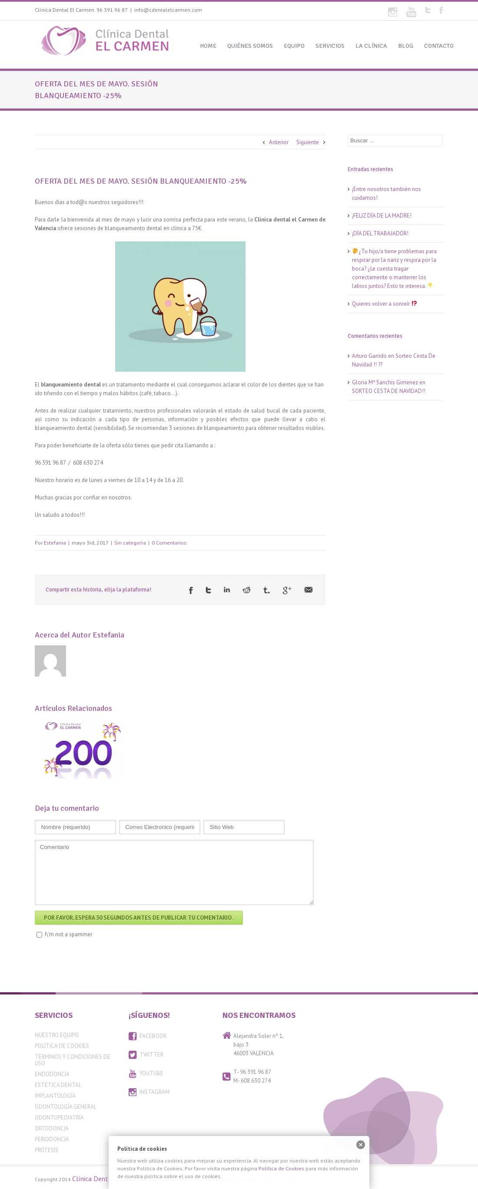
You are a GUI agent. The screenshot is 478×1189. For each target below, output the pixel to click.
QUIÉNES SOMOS (250, 46)
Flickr (393, 12)
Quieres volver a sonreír (384, 303)
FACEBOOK (153, 1036)
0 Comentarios (169, 542)
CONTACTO (439, 46)
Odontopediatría (59, 1117)
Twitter (428, 10)
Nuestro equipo (57, 1035)
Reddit (246, 590)
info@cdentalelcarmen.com (168, 10)
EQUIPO (294, 46)
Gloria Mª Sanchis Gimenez (385, 382)
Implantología (55, 1096)
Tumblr (266, 590)
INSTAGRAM (154, 1092)
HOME (208, 46)
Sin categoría (130, 542)
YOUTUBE (151, 1073)
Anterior (279, 142)
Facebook (441, 10)
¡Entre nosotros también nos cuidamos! (386, 193)
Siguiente (307, 142)
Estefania (55, 542)
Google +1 (287, 590)
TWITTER (151, 1054)
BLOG (405, 46)
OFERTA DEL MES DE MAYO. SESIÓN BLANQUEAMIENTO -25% (141, 181)
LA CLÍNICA (371, 46)
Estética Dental (58, 1085)
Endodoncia (52, 1074)
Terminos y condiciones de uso (72, 1060)
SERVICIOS (330, 46)
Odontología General (65, 1106)
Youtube (411, 12)
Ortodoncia (52, 1128)
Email (308, 590)
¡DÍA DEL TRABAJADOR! (380, 233)
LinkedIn (227, 589)
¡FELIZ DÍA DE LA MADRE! (382, 215)
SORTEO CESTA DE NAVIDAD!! (388, 391)
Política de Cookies (62, 1046)
